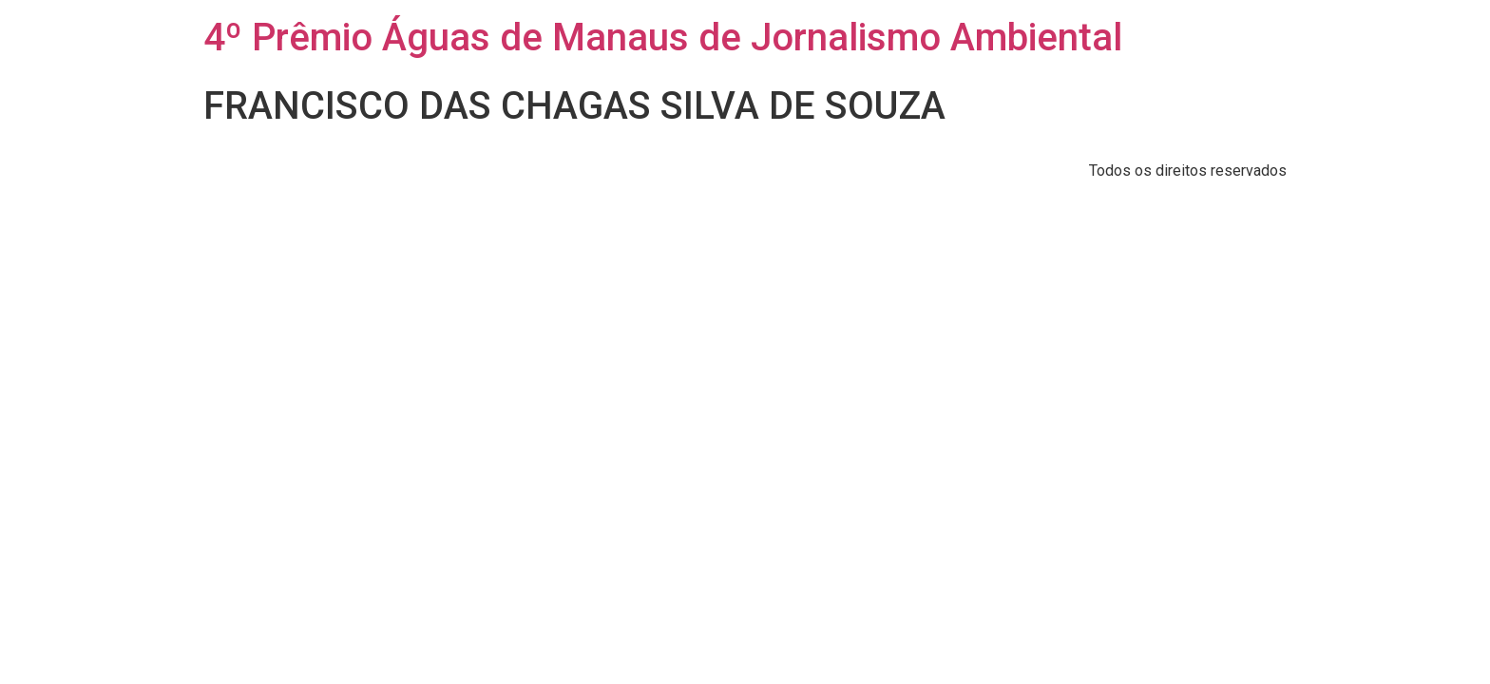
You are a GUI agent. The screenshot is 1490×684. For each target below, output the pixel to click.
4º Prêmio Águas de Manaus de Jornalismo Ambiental (662, 37)
